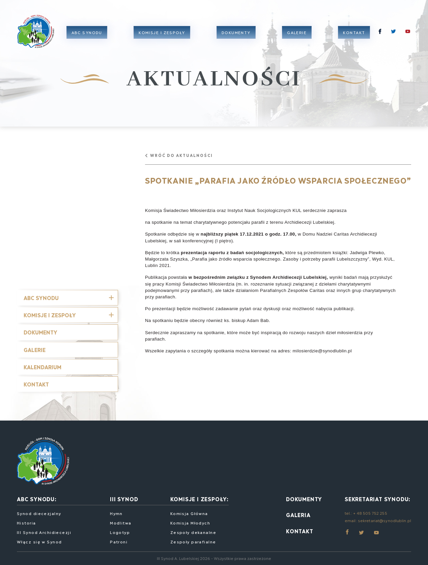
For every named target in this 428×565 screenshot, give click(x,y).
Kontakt (356, 35)
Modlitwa (121, 521)
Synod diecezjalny (39, 512)
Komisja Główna (189, 512)
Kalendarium (42, 365)
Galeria (298, 514)
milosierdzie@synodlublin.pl (322, 349)
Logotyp (120, 531)
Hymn (116, 512)
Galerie (298, 35)
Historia (26, 521)
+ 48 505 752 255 (370, 512)
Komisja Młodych (190, 521)
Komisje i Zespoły (50, 314)
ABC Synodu (88, 35)
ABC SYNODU (41, 296)
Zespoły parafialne (193, 540)
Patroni (118, 540)
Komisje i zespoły (163, 35)
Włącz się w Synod (39, 540)
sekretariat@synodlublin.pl (384, 519)
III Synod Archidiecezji (44, 531)
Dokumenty (237, 35)
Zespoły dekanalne (193, 531)
